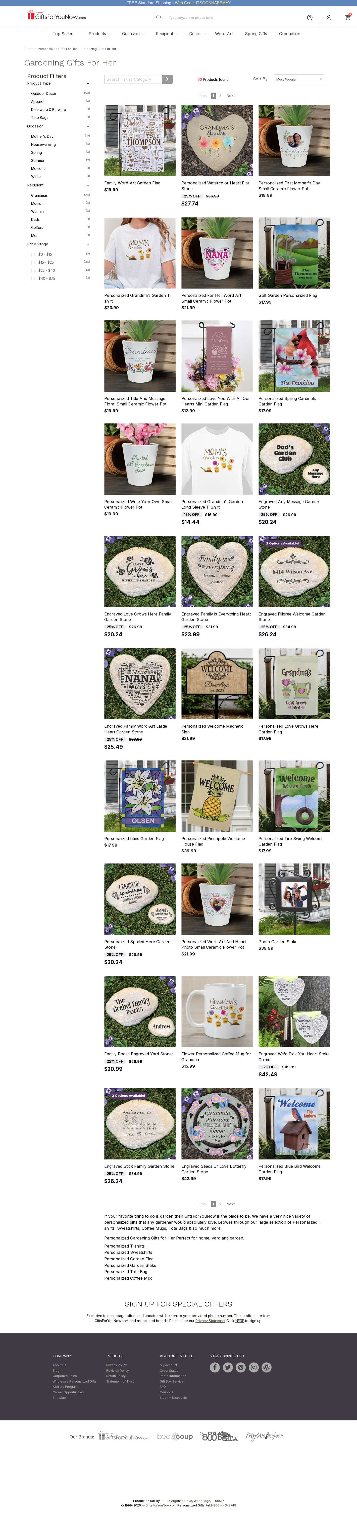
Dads (60, 219)
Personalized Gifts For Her (57, 49)
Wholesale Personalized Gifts (75, 1381)
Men (60, 235)
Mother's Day (60, 136)
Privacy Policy (116, 1365)
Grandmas (60, 195)
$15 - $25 (46, 262)
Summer (60, 160)
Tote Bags (60, 117)
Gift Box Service (172, 1381)
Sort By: (261, 78)
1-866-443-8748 (223, 1505)
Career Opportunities (68, 1392)
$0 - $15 (45, 254)
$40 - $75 (46, 279)
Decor (195, 33)
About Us (59, 1365)
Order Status (169, 1370)
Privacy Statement (210, 1321)
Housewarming (60, 144)
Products (97, 33)
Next (231, 96)
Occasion (131, 33)
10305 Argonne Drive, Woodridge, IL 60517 (192, 1501)
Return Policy (116, 1376)
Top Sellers (64, 33)
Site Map (59, 1398)
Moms (60, 203)
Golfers (60, 227)
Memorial (60, 168)
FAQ (163, 1387)
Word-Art (224, 33)
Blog (56, 1370)
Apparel (60, 101)
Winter (60, 176)
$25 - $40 (46, 270)
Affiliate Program (65, 1387)
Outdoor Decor (60, 93)
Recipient (164, 33)
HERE (239, 1321)
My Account (168, 1365)
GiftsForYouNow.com (161, 1505)
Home (28, 49)
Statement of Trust (120, 1381)
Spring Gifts (256, 33)
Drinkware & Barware (60, 109)
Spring (60, 152)
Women (60, 211)
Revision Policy (117, 1370)
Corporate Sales (65, 1376)
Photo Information (173, 1376)
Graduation (289, 33)
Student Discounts (173, 1398)
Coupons (166, 1392)
